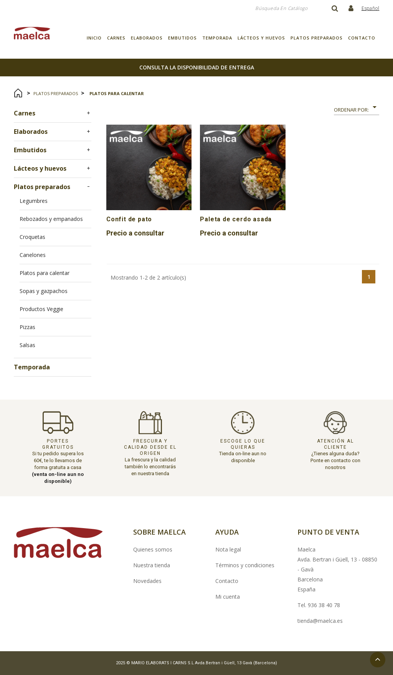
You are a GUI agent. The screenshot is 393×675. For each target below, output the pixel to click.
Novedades (147, 580)
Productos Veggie (41, 309)
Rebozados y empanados (51, 218)
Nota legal (228, 549)
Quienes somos (152, 549)
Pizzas (27, 327)
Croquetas (32, 236)
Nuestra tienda (151, 565)
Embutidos (182, 38)
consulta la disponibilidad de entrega (196, 67)
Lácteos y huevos (261, 38)
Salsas (27, 345)
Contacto (361, 38)
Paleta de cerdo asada (236, 219)
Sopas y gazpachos (44, 291)
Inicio (94, 38)
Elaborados (147, 38)
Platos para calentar (44, 273)
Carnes (116, 38)
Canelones (33, 254)
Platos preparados (317, 38)
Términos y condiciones (244, 565)
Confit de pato (129, 219)
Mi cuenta (227, 596)
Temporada (217, 38)
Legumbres (34, 200)
